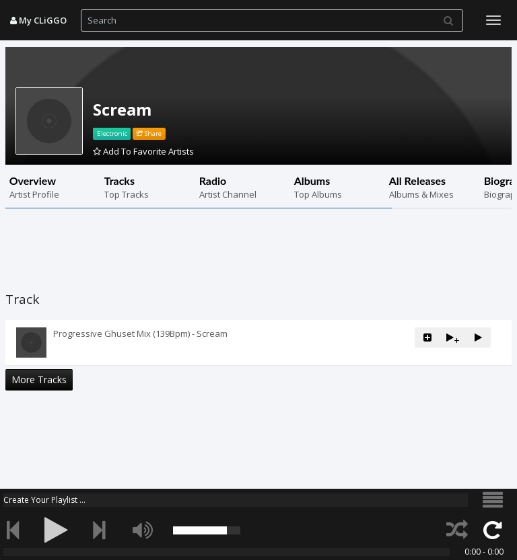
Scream (122, 109)
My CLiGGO (38, 20)
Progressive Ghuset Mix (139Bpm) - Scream (140, 333)
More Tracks (39, 379)
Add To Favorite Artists (143, 151)
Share (149, 133)
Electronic (112, 133)
